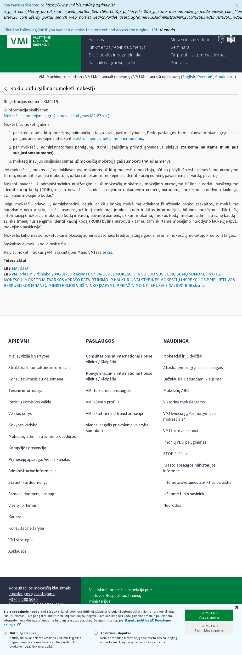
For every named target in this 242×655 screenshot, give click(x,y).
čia (63, 244)
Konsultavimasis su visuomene (35, 379)
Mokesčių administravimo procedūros (42, 437)
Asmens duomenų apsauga (32, 494)
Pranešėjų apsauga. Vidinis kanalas (39, 459)
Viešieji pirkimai (22, 505)
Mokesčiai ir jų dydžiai (182, 356)
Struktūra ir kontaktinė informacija (39, 368)
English (188, 77)
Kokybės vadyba (22, 425)
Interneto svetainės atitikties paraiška (197, 482)
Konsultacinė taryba (26, 528)
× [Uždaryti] (236, 5)
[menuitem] (96, 39)
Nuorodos (172, 505)
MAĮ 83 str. (21, 268)
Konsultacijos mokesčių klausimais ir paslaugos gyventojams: (40, 591)
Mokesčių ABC (176, 391)
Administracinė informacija (32, 471)
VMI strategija (21, 540)
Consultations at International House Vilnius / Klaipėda (119, 359)
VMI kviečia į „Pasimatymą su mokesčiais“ (189, 416)
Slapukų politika (136, 620)
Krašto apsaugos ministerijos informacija (189, 468)
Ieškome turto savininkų (185, 494)
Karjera (14, 517)
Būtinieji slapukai (20, 633)
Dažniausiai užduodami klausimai (192, 379)
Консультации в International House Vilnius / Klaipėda (119, 376)
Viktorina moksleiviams (184, 402)
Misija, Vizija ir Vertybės (29, 356)
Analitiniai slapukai (112, 633)
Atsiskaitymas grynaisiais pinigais (193, 368)
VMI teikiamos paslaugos (108, 391)
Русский (205, 77)
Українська (225, 77)
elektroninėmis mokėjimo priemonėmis (108, 139)
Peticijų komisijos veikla (29, 402)
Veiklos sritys (20, 414)
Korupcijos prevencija (27, 448)
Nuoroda (168, 30)
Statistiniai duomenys (27, 482)
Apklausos (17, 551)
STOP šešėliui (175, 454)
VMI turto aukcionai (180, 431)
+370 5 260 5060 (23, 600)
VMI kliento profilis (102, 402)
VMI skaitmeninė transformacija (114, 414)
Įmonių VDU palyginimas (185, 442)
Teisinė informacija (25, 391)
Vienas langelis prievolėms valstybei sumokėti (117, 428)
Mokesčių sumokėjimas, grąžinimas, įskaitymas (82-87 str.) (56, 116)
